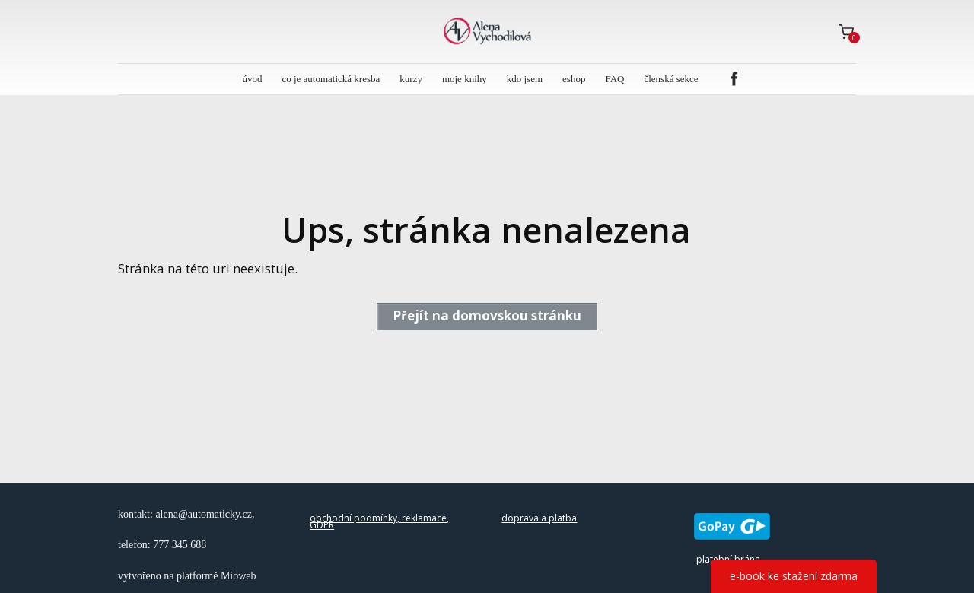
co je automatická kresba (331, 78)
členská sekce (671, 78)
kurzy (410, 78)
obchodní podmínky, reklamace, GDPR (379, 522)
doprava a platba (539, 518)
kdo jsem (525, 78)
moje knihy (464, 78)
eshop (573, 78)
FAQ (614, 78)
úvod (252, 78)
